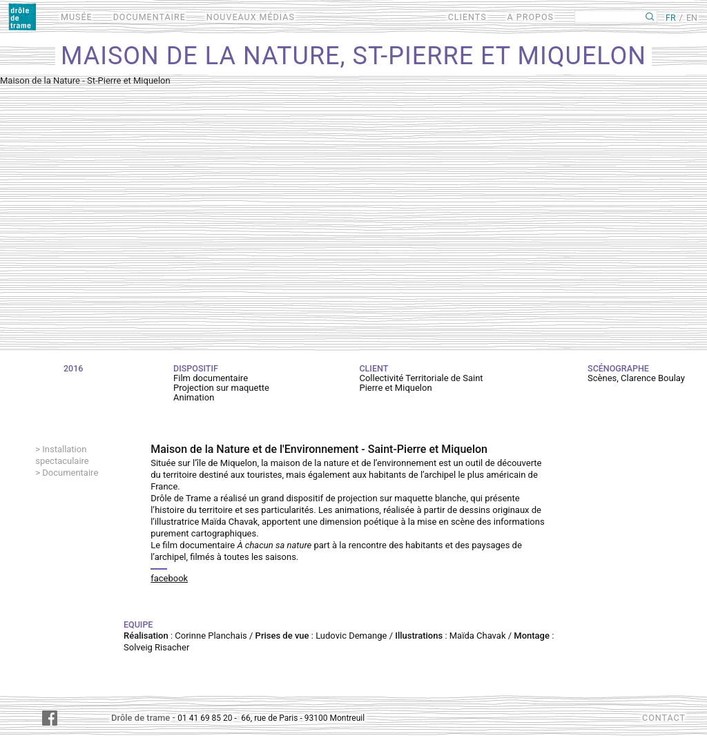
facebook (169, 578)
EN (691, 17)
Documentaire (70, 472)
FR (671, 17)
